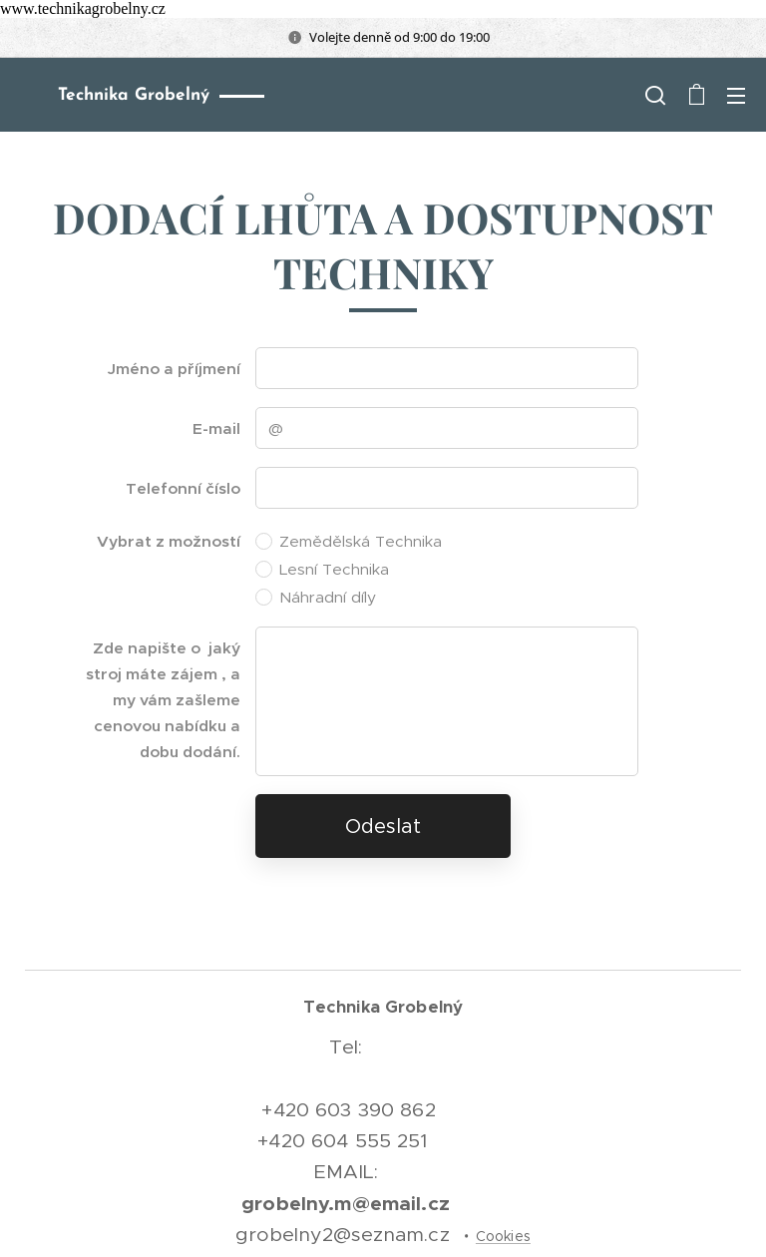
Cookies (503, 1236)
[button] (655, 95)
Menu (736, 96)
